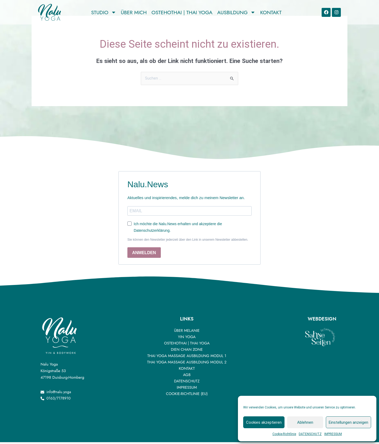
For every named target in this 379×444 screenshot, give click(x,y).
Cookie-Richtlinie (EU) (186, 395)
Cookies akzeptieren (264, 422)
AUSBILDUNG (236, 12)
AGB (187, 376)
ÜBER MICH (134, 12)
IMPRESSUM (333, 434)
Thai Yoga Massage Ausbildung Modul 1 (186, 357)
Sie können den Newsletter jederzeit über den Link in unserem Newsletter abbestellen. (187, 241)
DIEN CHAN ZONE (187, 351)
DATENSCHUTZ (310, 434)
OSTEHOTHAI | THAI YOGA (182, 12)
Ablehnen (305, 422)
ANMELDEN (144, 254)
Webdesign (322, 320)
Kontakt (186, 370)
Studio (103, 12)
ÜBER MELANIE (187, 332)
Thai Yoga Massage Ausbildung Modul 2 (187, 363)
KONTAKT (271, 12)
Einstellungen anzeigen (348, 422)
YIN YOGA (187, 338)
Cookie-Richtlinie (284, 434)
